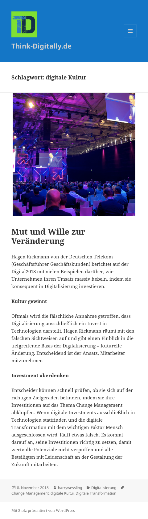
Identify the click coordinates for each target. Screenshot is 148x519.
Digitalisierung (103, 487)
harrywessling (70, 487)
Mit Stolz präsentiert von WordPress (43, 510)
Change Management (30, 493)
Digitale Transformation (96, 493)
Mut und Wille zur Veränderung (48, 236)
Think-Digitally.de (41, 45)
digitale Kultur (62, 493)
